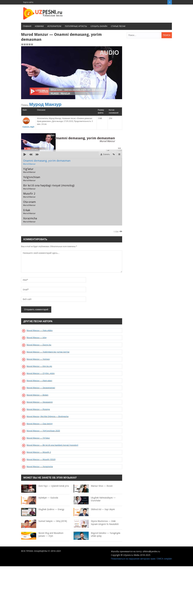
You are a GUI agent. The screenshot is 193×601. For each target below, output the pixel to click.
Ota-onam (29, 203)
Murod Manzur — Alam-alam (39, 380)
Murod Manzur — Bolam (37, 395)
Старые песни (118, 26)
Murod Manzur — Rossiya (38, 409)
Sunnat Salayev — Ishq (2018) (44, 521)
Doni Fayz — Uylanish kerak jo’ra (45, 486)
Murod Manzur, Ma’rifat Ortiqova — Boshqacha (47, 416)
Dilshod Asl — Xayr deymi (94, 509)
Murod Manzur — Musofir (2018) (41, 459)
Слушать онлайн (98, 26)
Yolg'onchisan (31, 179)
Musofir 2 (29, 195)
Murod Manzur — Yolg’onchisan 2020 (43, 431)
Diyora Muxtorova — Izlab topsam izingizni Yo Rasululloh (96, 523)
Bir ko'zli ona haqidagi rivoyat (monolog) (48, 187)
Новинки (39, 26)
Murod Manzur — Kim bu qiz (39, 366)
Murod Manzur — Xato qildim (40, 330)
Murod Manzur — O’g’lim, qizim (41, 373)
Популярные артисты (76, 26)
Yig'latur (29, 170)
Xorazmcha (30, 220)
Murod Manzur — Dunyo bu (39, 345)
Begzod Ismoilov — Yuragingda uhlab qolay (97, 535)
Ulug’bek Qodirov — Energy (42, 509)
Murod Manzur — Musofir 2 (39, 452)
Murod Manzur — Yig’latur (38, 438)
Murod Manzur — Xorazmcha (40, 466)
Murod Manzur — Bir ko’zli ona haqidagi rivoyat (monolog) (52, 445)
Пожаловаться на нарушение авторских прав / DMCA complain (141, 558)
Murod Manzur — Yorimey (38, 359)
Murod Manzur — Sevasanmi (40, 402)
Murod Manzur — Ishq (36, 337)
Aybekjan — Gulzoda (39, 497)
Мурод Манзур (45, 104)
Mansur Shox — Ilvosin (93, 486)
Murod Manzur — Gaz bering (39, 423)
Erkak (29, 212)
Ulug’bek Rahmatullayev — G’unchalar (95, 499)
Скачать (106, 154)
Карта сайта (28, 2)
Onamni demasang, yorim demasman (46, 162)
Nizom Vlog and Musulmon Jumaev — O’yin (42, 535)
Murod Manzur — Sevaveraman (41, 388)
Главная (27, 26)
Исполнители (54, 26)
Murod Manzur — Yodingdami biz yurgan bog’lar (48, 352)
